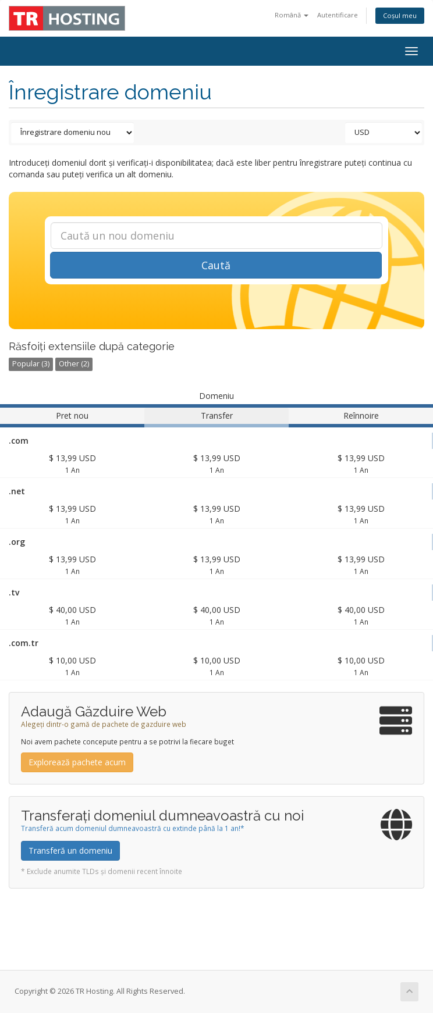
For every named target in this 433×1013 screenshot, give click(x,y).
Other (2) (74, 364)
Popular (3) (30, 364)
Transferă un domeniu (70, 850)
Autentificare (337, 14)
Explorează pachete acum (77, 762)
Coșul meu (400, 15)
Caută (215, 265)
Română (291, 14)
